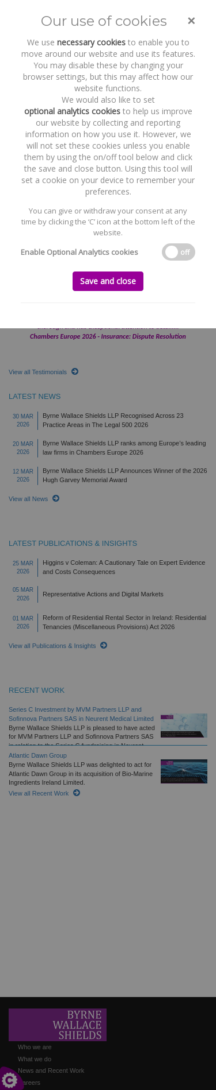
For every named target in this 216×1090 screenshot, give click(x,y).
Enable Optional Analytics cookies (79, 252)
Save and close (108, 281)
